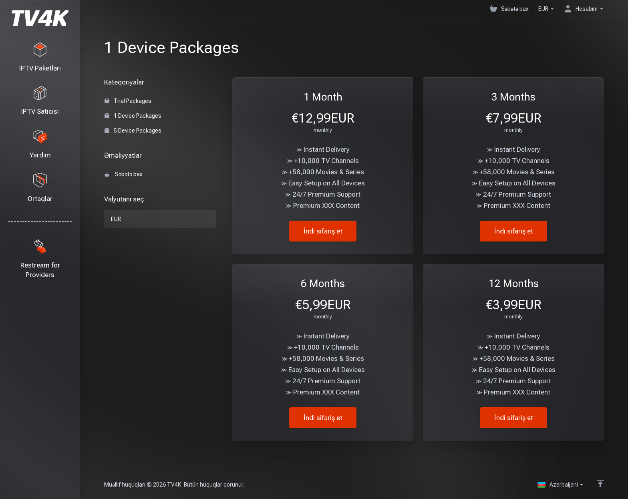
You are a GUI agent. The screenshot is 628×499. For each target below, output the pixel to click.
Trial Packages (128, 101)
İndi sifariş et (323, 231)
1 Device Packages (133, 116)
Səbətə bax (124, 174)
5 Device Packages (133, 130)
